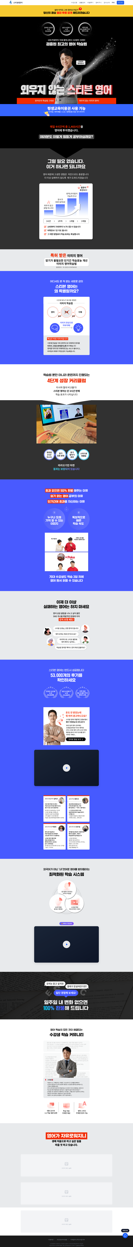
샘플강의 (82, 2)
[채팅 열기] (125, 1235)
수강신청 (74, 2)
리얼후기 (90, 2)
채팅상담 (125, 1230)
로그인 (120, 2)
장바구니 (99, 2)
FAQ (113, 2)
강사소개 (107, 2)
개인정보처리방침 (62, 1239)
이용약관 (50, 1239)
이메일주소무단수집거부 (77, 1239)
